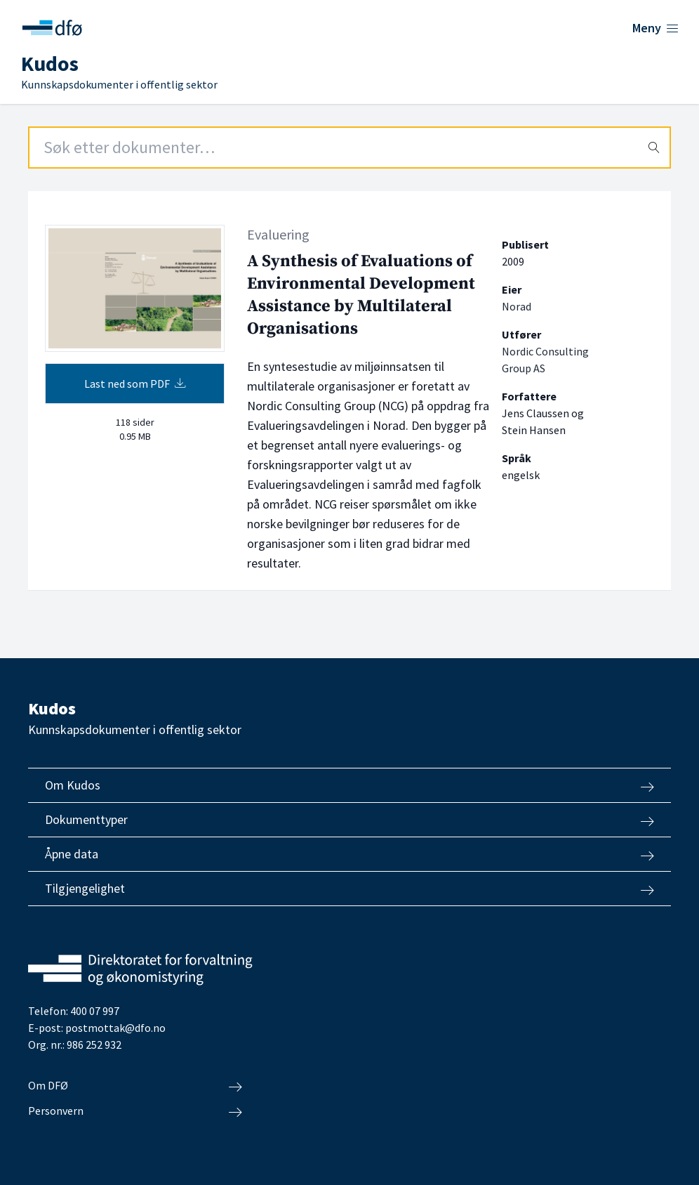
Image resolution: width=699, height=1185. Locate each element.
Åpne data (349, 854)
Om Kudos (349, 785)
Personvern (135, 1111)
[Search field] (349, 147)
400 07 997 (94, 1011)
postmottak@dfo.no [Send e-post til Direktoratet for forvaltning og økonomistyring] (115, 1028)
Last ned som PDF (135, 384)
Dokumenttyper (349, 819)
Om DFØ (135, 1086)
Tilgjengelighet (349, 888)
